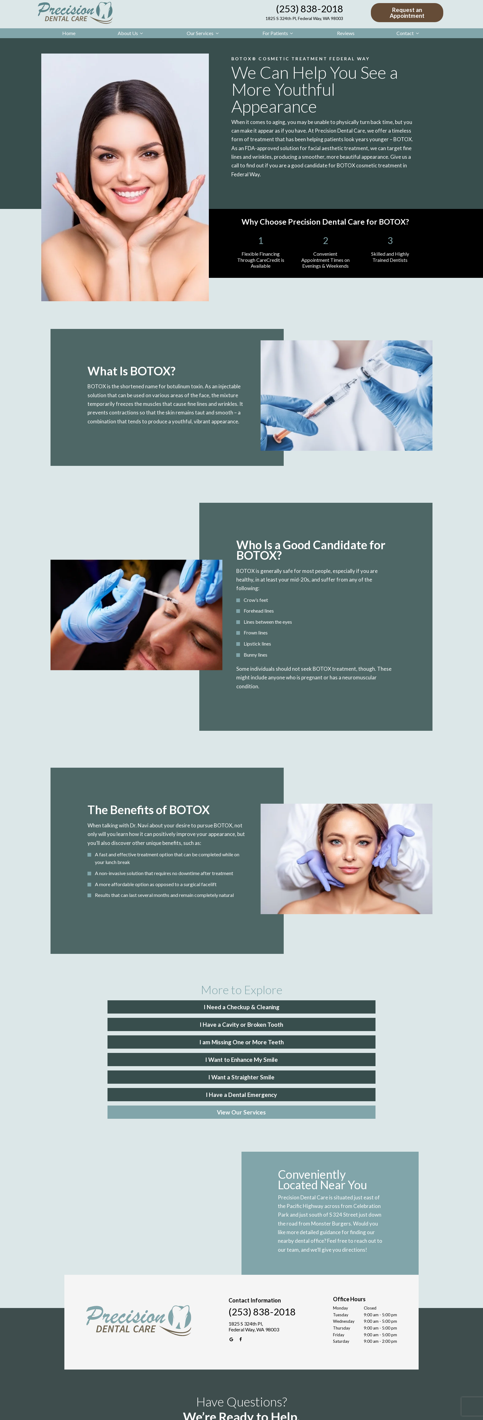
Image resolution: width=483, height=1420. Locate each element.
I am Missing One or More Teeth (352, 1006)
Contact (408, 33)
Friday (338, 1260)
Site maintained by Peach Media (290, 1411)
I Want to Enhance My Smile (130, 1022)
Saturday (341, 1267)
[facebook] (240, 1265)
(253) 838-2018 (309, 9)
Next (337, 1369)
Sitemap (226, 1411)
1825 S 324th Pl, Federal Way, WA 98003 (304, 18)
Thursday (341, 1254)
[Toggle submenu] (141, 33)
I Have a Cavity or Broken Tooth (241, 1006)
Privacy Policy (248, 1411)
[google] (232, 1265)
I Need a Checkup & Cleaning (130, 1006)
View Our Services (241, 1038)
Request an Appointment (407, 12)
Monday (340, 1234)
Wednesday (344, 1247)
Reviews (346, 33)
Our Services (203, 33)
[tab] (215, 1387)
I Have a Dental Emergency (352, 1022)
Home (68, 33)
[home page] (74, 13)
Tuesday (340, 1240)
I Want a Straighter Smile (242, 1022)
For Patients (278, 33)
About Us (131, 33)
